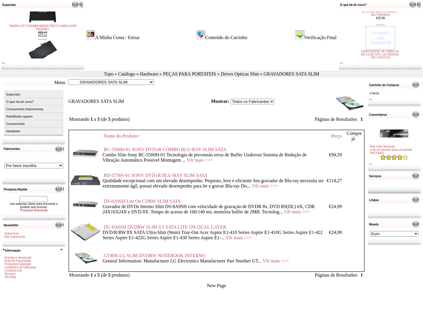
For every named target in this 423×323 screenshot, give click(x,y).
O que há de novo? (20, 101)
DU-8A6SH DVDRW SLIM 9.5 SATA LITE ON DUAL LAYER (165, 227)
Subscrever (11, 233)
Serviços (10, 273)
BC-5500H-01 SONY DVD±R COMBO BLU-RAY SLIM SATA (165, 149)
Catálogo (126, 73)
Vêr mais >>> (200, 160)
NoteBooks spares (19, 116)
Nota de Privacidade (17, 260)
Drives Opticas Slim (240, 73)
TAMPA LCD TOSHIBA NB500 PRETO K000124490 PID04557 (43, 46)
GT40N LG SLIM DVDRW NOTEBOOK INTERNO (154, 255)
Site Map (10, 277)
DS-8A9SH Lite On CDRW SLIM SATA (142, 201)
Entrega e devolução (17, 257)
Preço (336, 135)
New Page (216, 285)
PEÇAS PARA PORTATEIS (189, 73)
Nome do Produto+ (122, 135)
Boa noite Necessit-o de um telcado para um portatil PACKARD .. (391, 150)
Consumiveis (15, 123)
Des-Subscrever (15, 236)
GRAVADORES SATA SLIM (291, 73)
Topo (109, 73)
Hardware (149, 73)
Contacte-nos (13, 270)
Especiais (13, 94)
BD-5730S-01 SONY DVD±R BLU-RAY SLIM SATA (155, 175)
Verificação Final (320, 37)
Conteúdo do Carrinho (226, 37)
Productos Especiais (17, 264)
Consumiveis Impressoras (24, 109)
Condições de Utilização (20, 267)
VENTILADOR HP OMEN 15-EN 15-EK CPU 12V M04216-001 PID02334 (380, 35)
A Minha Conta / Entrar (117, 37)
